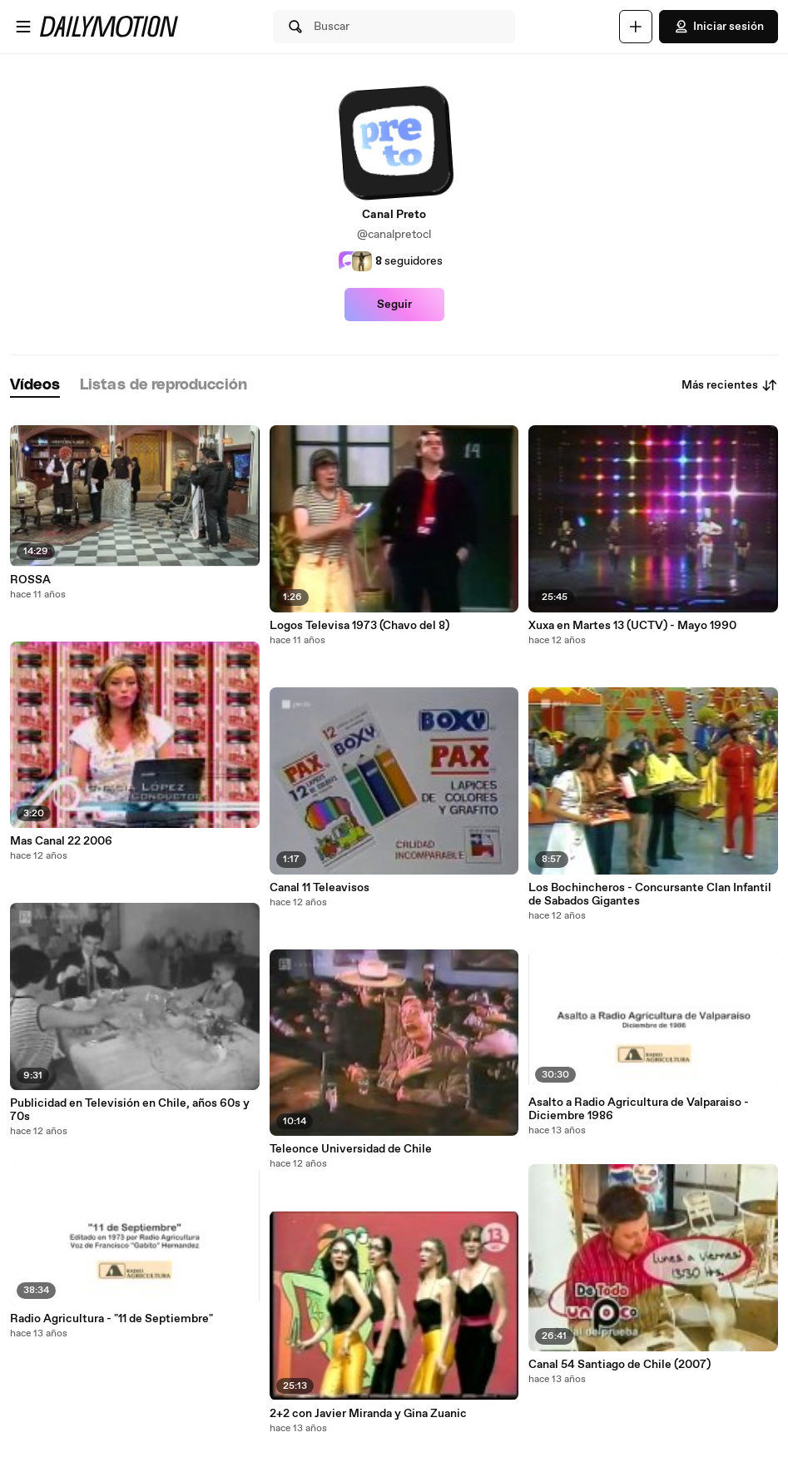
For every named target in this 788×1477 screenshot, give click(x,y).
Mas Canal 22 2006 (61, 841)
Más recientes (729, 385)
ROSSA (30, 580)
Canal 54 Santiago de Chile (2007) (619, 1364)
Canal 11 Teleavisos (319, 888)
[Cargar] (635, 26)
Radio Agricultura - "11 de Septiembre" (111, 1319)
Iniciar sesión (718, 26)
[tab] (35, 385)
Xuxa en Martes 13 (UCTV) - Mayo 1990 (632, 625)
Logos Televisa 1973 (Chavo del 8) (359, 625)
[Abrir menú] (23, 26)
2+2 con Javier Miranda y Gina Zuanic (368, 1413)
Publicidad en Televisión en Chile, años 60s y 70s (130, 1110)
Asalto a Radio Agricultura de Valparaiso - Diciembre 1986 (638, 1109)
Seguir (394, 304)
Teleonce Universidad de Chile (351, 1149)
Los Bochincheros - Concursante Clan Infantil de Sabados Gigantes (649, 894)
